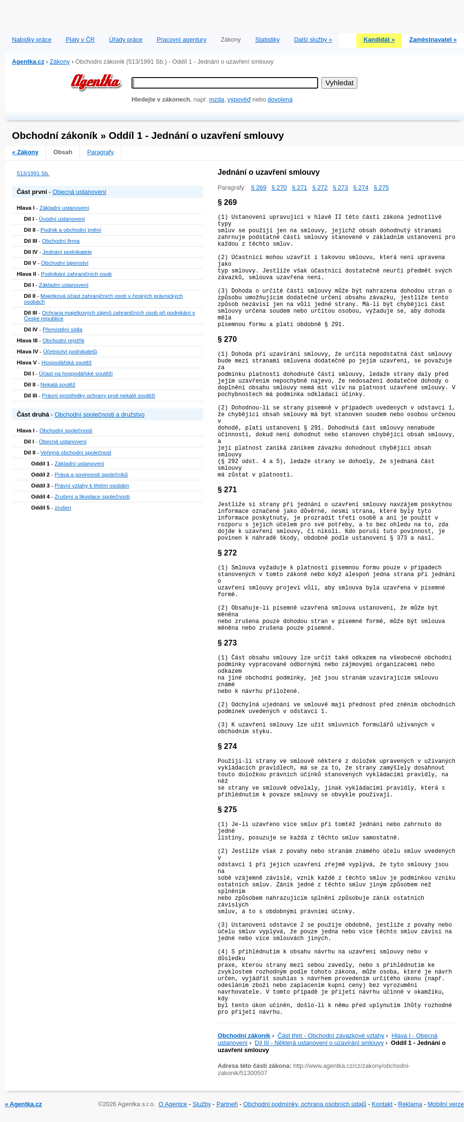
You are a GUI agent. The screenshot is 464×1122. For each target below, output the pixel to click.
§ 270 (279, 187)
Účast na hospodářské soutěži (75, 373)
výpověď (239, 99)
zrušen (63, 507)
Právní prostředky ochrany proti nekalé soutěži (98, 395)
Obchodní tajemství (64, 263)
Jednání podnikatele (67, 252)
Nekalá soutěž (58, 384)
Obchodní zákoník (244, 1035)
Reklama (410, 1104)
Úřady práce (126, 39)
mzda (216, 99)
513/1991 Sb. (33, 173)
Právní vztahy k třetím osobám (92, 485)
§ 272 (320, 187)
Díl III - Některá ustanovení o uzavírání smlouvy (319, 1042)
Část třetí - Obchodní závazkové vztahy (330, 1035)
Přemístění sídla (62, 329)
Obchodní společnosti (65, 430)
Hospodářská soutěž (67, 362)
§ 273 (340, 187)
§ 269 (258, 187)
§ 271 (299, 187)
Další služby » (313, 39)
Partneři (227, 1104)
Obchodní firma (61, 241)
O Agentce (172, 1104)
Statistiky (267, 39)
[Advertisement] (234, 14)
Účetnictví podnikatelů (70, 351)
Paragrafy (100, 152)
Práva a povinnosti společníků (91, 474)
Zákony (60, 61)
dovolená (280, 99)
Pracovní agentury (182, 39)
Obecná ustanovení (79, 191)
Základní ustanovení (64, 208)
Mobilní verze (446, 1104)
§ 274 (360, 187)
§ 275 (381, 187)
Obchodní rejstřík (64, 340)
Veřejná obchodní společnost (76, 452)
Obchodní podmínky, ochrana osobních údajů (304, 1104)
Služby (202, 1104)
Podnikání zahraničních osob (76, 274)
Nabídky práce (32, 39)
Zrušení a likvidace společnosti (92, 496)
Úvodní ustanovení (62, 219)
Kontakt (382, 1104)
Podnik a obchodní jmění (71, 230)
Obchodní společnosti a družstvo (99, 414)
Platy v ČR (80, 39)
